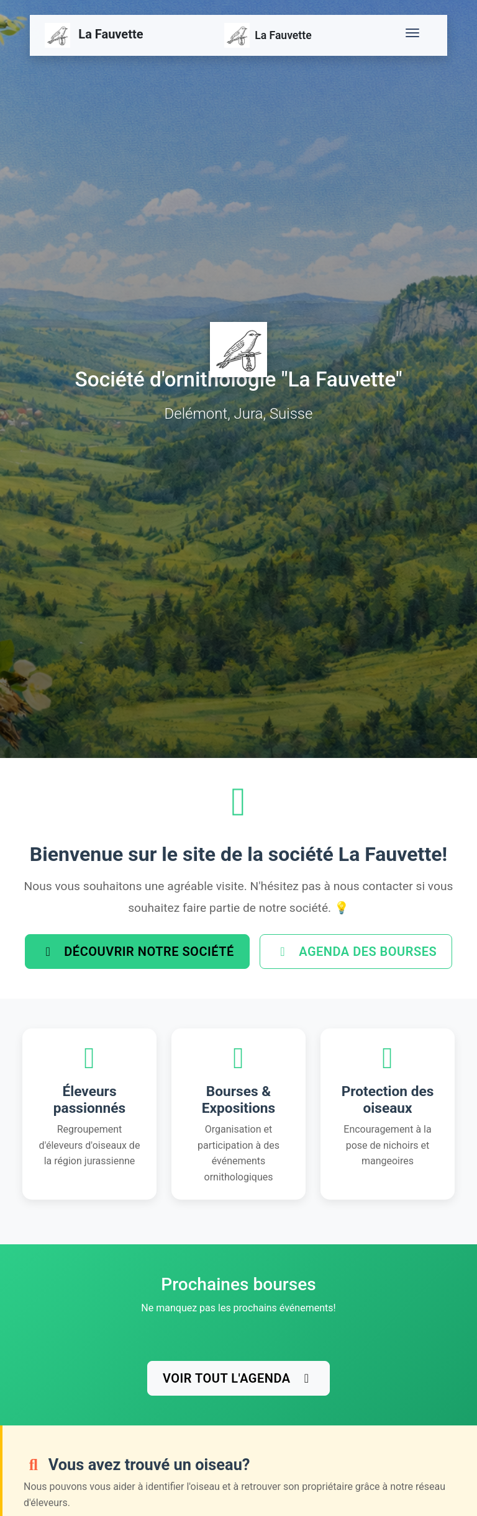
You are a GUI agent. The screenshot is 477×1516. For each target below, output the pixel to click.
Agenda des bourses (356, 951)
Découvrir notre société (137, 951)
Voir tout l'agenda (238, 1378)
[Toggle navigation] (415, 35)
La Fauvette (94, 35)
